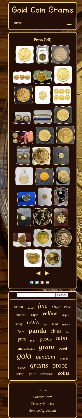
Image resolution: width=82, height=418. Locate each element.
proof (59, 365)
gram (46, 347)
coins (63, 373)
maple (65, 315)
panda (37, 330)
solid (55, 324)
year (32, 374)
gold (24, 356)
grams (39, 365)
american (26, 348)
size (45, 324)
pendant (45, 356)
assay (19, 324)
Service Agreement (42, 410)
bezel (63, 348)
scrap (20, 374)
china (56, 331)
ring (56, 306)
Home (42, 390)
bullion (22, 367)
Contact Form (42, 397)
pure (22, 339)
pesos (46, 339)
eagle (34, 315)
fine (42, 305)
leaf (68, 332)
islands (64, 358)
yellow (49, 313)
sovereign (47, 374)
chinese (66, 324)
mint (61, 338)
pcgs (32, 340)
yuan (18, 306)
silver (19, 331)
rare (67, 307)
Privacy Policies (42, 404)
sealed (30, 308)
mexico (21, 315)
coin (33, 322)
